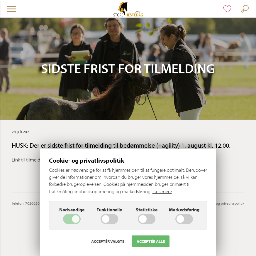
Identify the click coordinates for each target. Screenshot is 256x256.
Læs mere (162, 191)
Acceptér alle (151, 241)
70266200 (33, 203)
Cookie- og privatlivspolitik (223, 203)
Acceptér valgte (107, 241)
